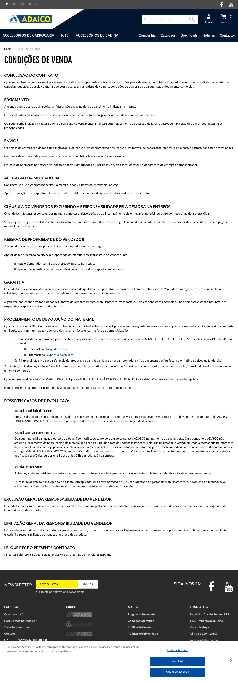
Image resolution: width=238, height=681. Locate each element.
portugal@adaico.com (203, 640)
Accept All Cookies (177, 672)
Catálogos (168, 35)
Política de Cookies (140, 627)
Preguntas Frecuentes (142, 614)
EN (22, 4)
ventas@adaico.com (55, 349)
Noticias (208, 35)
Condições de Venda (141, 621)
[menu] (66, 35)
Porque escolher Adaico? (20, 621)
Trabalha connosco (16, 627)
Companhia (147, 35)
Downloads (188, 35)
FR (29, 4)
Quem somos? (13, 614)
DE (36, 4)
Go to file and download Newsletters (60, 591)
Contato (9, 633)
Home (8, 49)
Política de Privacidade (143, 633)
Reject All (177, 661)
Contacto (227, 35)
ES (14, 4)
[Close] (231, 660)
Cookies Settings (177, 650)
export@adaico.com (60, 355)
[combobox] (170, 19)
